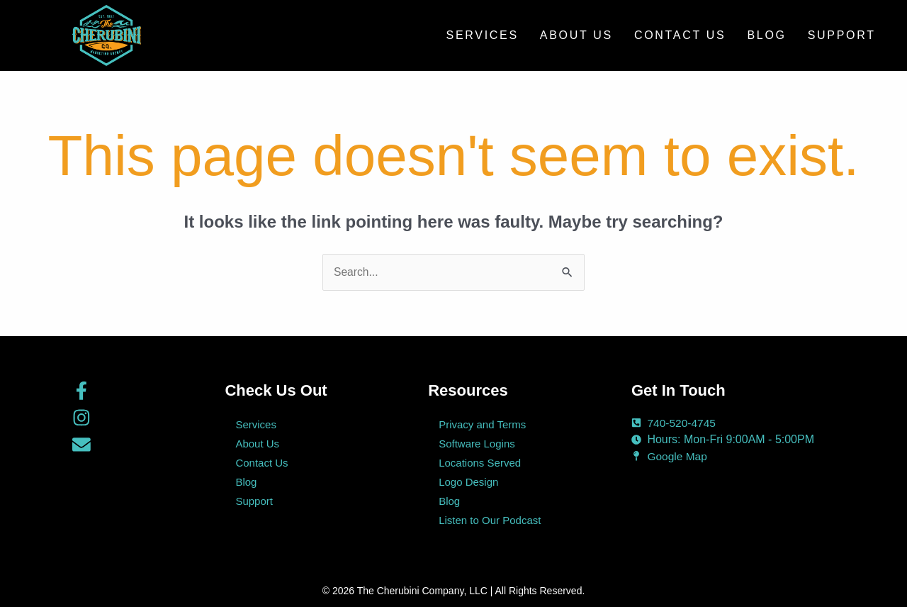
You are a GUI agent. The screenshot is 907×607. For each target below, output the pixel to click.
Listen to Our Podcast (490, 520)
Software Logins (477, 444)
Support (842, 35)
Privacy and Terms (482, 424)
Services (482, 35)
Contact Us (680, 35)
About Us (576, 35)
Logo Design (468, 482)
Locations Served (480, 463)
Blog (766, 35)
